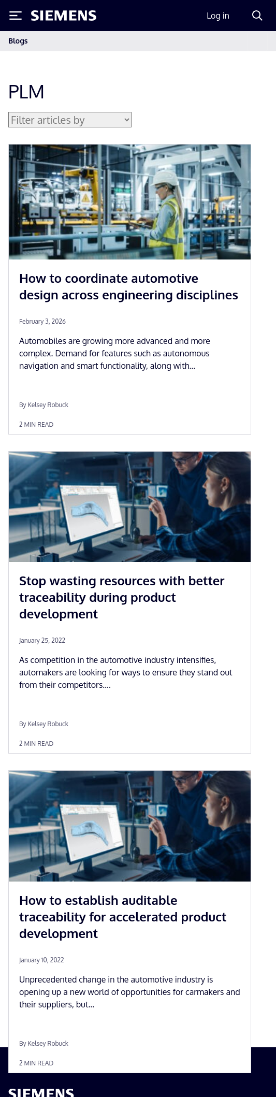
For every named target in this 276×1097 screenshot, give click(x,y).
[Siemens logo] (63, 15)
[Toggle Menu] (15, 15)
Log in (218, 15)
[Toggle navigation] (257, 41)
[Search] (257, 15)
